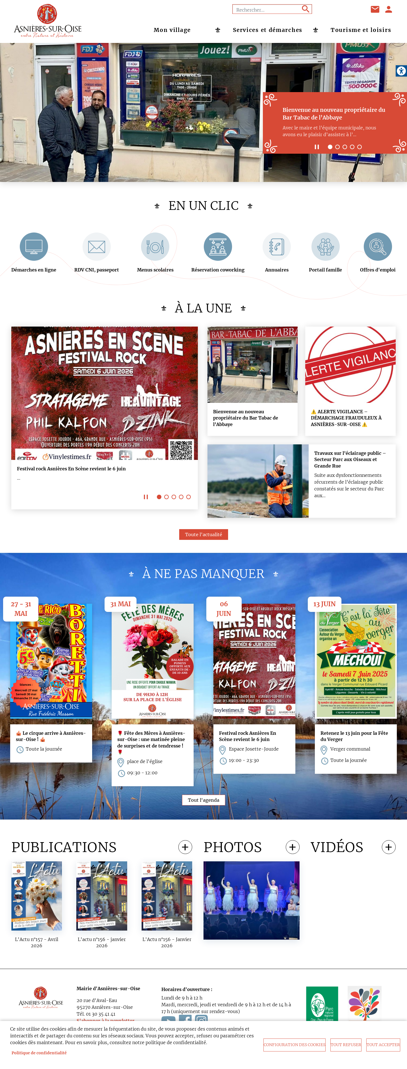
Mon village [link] (172, 30)
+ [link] (185, 849)
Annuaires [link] (277, 271)
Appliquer (305, 9)
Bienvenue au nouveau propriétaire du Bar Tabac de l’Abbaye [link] (245, 419)
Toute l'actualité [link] (203, 536)
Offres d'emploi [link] (378, 271)
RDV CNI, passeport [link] (96, 271)
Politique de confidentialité (39, 1053)
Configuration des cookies (294, 1044)
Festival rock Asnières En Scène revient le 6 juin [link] (71, 470)
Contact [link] (375, 9)
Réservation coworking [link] (217, 271)
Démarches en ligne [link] (33, 271)
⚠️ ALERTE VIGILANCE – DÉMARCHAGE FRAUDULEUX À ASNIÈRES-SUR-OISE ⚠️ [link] (346, 419)
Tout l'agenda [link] (203, 802)
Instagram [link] (355, 9)
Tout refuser (346, 1044)
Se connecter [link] (389, 9)
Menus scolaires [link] (155, 271)
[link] (401, 71)
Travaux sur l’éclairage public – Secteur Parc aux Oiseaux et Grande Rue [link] (350, 461)
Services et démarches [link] (267, 30)
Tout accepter (383, 1044)
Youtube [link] (341, 9)
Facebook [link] (327, 9)
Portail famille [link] (325, 271)
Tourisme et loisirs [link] (361, 30)
